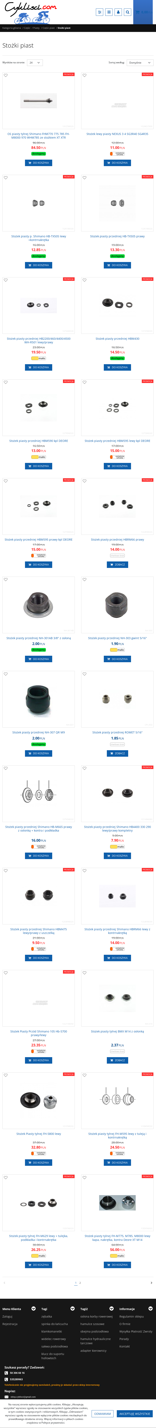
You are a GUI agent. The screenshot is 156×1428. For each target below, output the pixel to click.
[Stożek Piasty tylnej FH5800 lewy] (38, 1134)
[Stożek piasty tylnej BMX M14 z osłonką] (117, 1031)
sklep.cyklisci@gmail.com (23, 1397)
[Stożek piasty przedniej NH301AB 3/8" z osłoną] (38, 638)
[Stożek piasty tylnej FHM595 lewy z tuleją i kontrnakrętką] (117, 1135)
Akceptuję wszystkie (134, 1414)
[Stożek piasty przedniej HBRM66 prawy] (117, 539)
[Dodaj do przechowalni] (6, 76)
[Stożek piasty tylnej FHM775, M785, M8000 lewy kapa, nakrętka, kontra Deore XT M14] (117, 1237)
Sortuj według (117, 62)
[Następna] (152, 1283)
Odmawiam (102, 1414)
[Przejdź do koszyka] (147, 12)
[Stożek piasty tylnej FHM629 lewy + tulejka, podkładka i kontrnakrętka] (38, 1237)
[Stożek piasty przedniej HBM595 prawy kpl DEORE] (39, 539)
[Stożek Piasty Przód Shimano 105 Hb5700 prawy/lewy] (38, 1033)
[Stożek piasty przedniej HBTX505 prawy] (117, 236)
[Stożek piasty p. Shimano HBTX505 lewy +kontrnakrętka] (38, 238)
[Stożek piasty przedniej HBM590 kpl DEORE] (38, 441)
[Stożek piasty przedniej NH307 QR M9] (38, 732)
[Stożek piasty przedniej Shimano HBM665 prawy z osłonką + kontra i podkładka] (38, 828)
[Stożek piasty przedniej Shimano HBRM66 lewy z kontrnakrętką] (117, 931)
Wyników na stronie (13, 62)
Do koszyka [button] (38, 163)
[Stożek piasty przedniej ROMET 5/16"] (117, 732)
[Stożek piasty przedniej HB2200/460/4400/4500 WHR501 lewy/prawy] (38, 340)
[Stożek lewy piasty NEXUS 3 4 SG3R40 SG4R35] (117, 134)
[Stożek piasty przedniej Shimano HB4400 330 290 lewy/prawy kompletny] (117, 828)
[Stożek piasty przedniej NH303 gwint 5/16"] (117, 638)
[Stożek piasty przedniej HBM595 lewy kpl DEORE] (117, 441)
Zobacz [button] (117, 565)
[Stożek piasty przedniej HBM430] (117, 339)
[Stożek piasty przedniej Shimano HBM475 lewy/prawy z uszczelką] (38, 931)
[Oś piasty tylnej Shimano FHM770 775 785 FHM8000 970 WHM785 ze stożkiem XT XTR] (38, 135)
